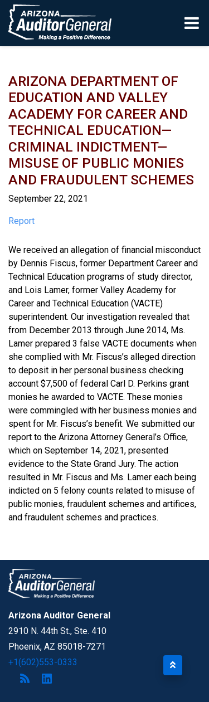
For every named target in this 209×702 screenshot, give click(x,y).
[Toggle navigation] (192, 23)
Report (21, 221)
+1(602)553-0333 (42, 662)
